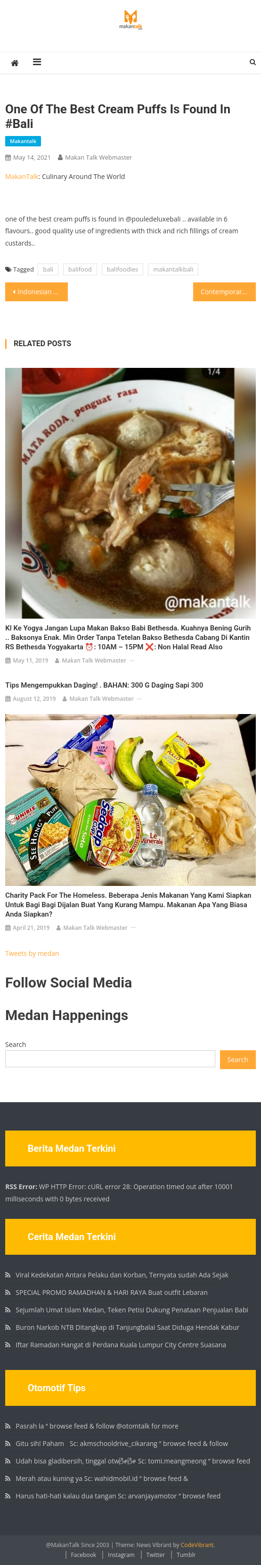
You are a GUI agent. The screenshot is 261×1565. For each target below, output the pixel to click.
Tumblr (186, 1555)
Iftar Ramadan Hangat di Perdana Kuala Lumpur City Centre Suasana (121, 1344)
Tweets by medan (32, 953)
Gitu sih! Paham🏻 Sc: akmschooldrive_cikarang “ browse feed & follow (122, 1443)
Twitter (156, 1555)
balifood (80, 269)
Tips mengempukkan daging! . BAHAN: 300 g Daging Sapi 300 (104, 685)
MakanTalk (21, 176)
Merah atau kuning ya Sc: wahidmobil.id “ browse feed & (102, 1478)
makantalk (23, 141)
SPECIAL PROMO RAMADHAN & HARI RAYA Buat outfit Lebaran (111, 1292)
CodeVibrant (197, 1545)
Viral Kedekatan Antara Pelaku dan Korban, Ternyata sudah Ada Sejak (122, 1274)
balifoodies (123, 269)
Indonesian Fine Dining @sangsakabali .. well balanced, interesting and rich (42, 291)
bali (48, 269)
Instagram (121, 1555)
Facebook (83, 1555)
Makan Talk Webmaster (98, 157)
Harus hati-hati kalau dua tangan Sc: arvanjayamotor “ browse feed (118, 1495)
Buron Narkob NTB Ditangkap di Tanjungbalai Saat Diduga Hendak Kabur (127, 1327)
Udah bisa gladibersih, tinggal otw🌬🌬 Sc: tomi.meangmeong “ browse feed (133, 1460)
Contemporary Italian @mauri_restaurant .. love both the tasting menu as (228, 291)
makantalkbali (173, 269)
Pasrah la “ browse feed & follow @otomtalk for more (97, 1425)
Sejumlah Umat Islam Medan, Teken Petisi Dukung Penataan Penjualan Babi (132, 1309)
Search (15, 1044)
